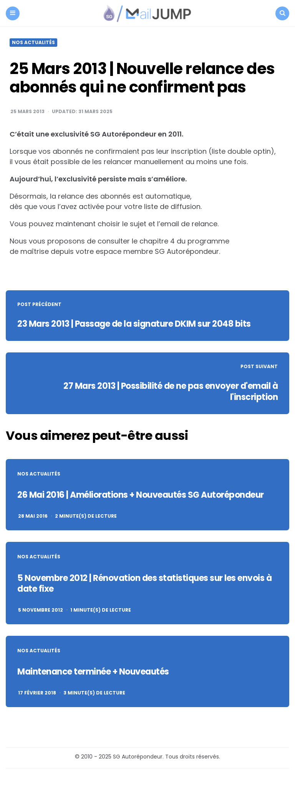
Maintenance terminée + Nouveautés (93, 672)
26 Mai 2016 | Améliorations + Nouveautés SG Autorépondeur (140, 495)
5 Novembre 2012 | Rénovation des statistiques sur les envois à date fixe (144, 583)
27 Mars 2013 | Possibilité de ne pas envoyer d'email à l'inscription (170, 391)
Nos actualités (33, 42)
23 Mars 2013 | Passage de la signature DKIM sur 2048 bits (134, 324)
